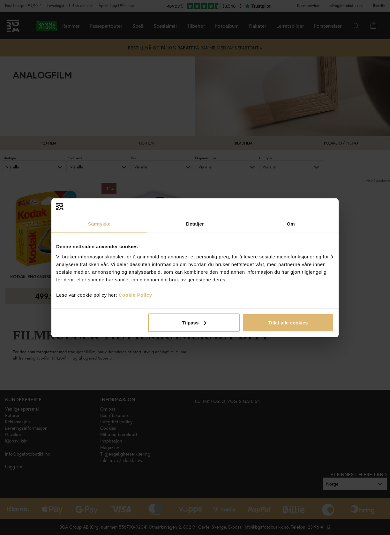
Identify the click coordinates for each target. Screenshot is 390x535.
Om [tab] (291, 224)
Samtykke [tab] (99, 224)
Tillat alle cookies (288, 322)
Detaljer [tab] (195, 224)
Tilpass (194, 322)
